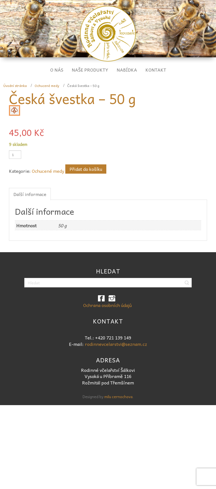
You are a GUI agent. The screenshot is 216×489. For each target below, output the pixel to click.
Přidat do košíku (85, 169)
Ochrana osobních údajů (107, 305)
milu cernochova (118, 397)
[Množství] (15, 154)
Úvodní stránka (15, 85)
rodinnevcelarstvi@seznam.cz (116, 344)
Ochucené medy (47, 85)
